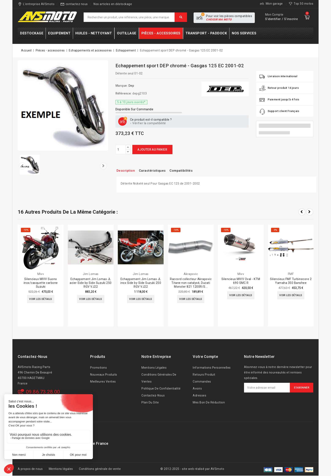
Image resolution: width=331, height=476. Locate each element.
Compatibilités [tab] (188, 170)
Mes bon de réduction (209, 402)
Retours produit (204, 374)
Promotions (98, 367)
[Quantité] (120, 149)
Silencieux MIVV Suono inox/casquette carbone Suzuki (41, 282)
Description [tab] (127, 170)
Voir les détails (40, 299)
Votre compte (205, 356)
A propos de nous (30, 469)
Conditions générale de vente (100, 469)
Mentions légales (154, 367)
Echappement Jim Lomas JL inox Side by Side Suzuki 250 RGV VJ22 (140, 282)
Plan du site (150, 402)
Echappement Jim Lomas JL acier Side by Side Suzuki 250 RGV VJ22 (91, 282)
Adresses (199, 395)
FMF (291, 274)
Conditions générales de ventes (158, 378)
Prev (301, 212)
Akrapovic (191, 274)
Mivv (40, 274)
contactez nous (77, 4)
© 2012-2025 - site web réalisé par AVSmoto (192, 469)
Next (309, 212)
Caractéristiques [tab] (156, 170)
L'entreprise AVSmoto (38, 4)
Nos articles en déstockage (113, 4)
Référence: (123, 93)
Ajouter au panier (152, 149)
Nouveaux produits (103, 374)
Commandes (202, 381)
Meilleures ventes (103, 381)
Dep (131, 85)
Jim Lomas (91, 274)
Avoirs (197, 388)
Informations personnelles (212, 367)
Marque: (121, 85)
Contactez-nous (32, 356)
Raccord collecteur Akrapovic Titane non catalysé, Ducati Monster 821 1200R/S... (191, 282)
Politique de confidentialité (160, 388)
